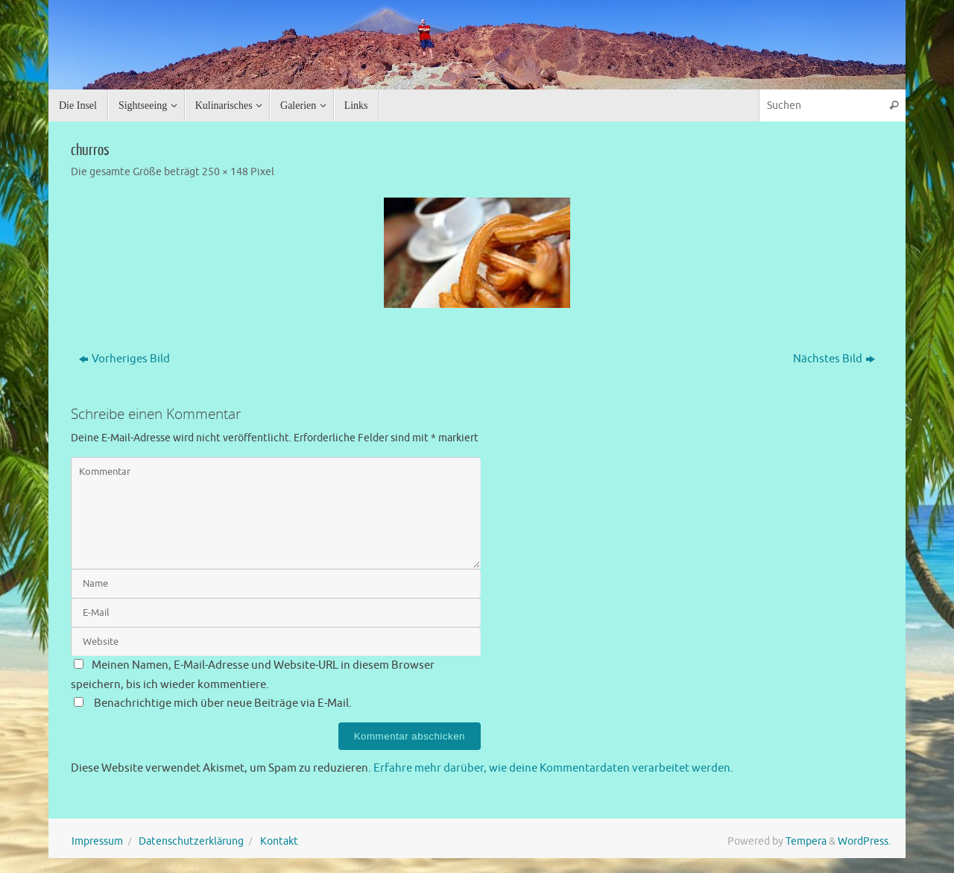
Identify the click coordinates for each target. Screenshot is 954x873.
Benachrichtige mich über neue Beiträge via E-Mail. (223, 703)
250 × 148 (225, 172)
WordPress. (864, 841)
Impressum (97, 841)
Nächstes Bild (834, 359)
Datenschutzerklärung (191, 841)
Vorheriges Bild (124, 359)
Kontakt (279, 841)
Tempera (806, 841)
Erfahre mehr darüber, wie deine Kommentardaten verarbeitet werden (551, 768)
